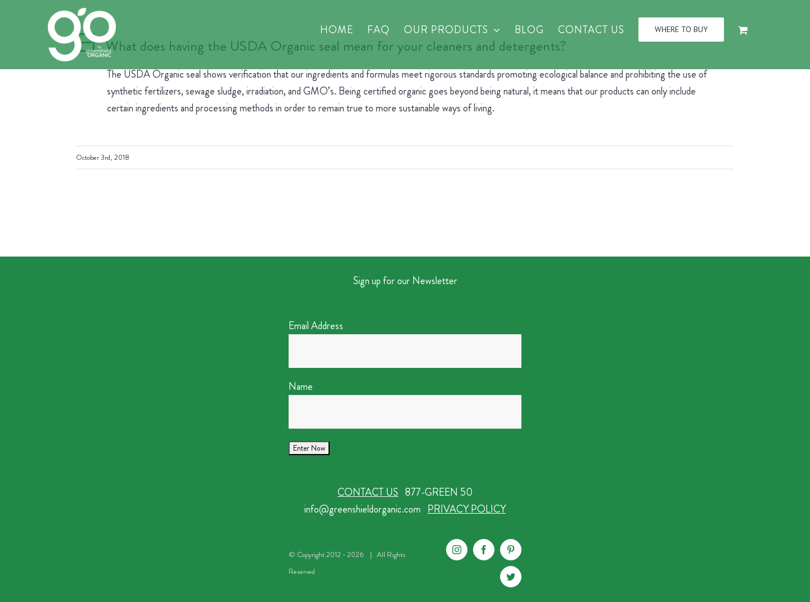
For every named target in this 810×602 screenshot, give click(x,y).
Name (301, 386)
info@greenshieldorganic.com (362, 509)
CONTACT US (368, 492)
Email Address (316, 325)
